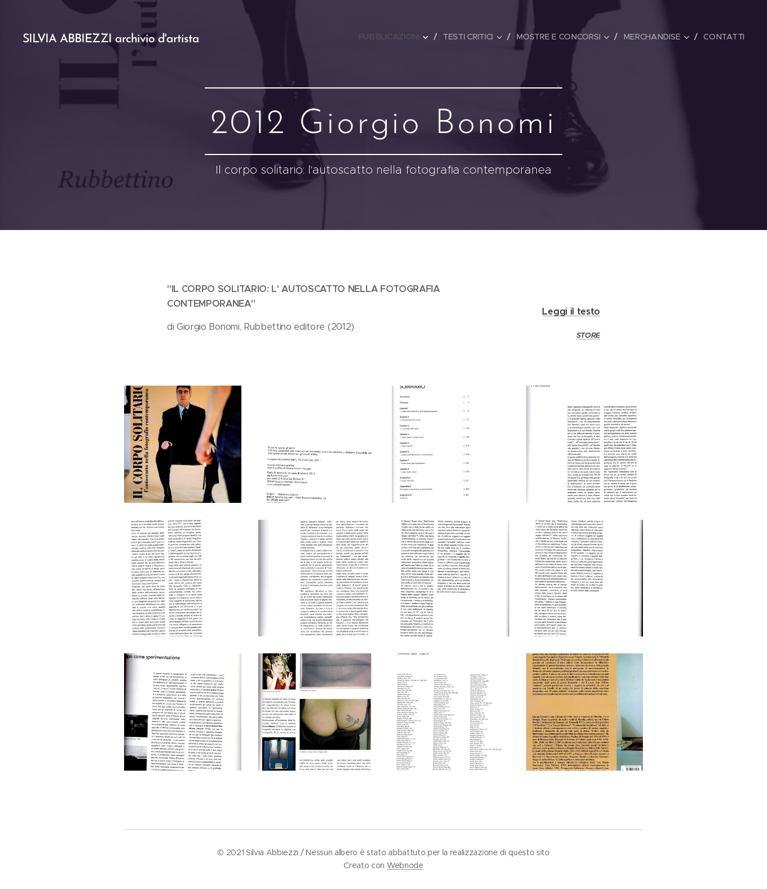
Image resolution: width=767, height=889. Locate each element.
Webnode (405, 865)
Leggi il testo (571, 311)
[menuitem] (395, 37)
